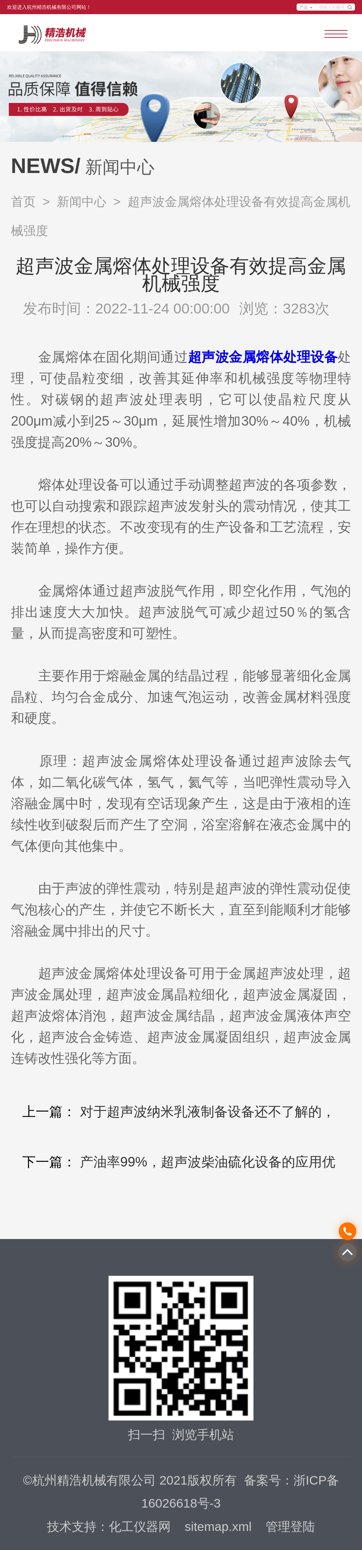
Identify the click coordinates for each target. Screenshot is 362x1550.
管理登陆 (290, 1527)
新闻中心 (81, 202)
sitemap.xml (218, 1527)
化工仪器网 (140, 1527)
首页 (23, 202)
